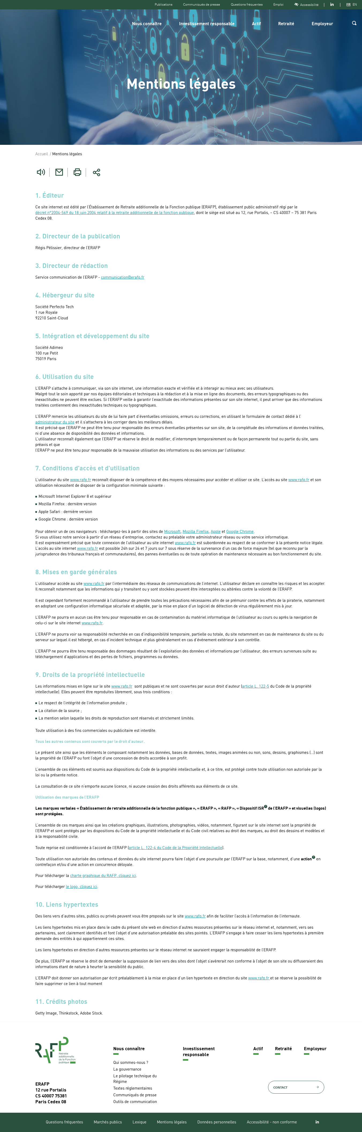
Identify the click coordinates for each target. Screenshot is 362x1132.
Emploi (278, 4)
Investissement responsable (207, 24)
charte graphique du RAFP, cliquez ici (103, 876)
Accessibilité (306, 4)
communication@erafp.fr (122, 278)
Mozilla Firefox (196, 532)
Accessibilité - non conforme (272, 1122)
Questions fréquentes (247, 4)
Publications (163, 4)
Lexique (139, 1122)
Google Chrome (240, 532)
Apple (216, 532)
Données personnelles (216, 1122)
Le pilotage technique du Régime (135, 1079)
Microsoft (172, 532)
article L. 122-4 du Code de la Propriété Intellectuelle (175, 848)
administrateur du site (54, 423)
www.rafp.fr (80, 480)
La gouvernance (127, 1070)
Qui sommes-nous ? (130, 1063)
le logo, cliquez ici (81, 887)
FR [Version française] (348, 4)
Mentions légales (172, 1122)
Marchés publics (108, 1122)
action (306, 859)
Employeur (322, 24)
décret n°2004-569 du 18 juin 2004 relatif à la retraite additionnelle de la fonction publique (114, 213)
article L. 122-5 (255, 687)
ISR (261, 809)
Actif (256, 24)
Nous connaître (147, 24)
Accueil (41, 154)
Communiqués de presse (201, 4)
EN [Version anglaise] (355, 4)
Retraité (286, 24)
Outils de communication (135, 1102)
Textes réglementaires (132, 1089)
